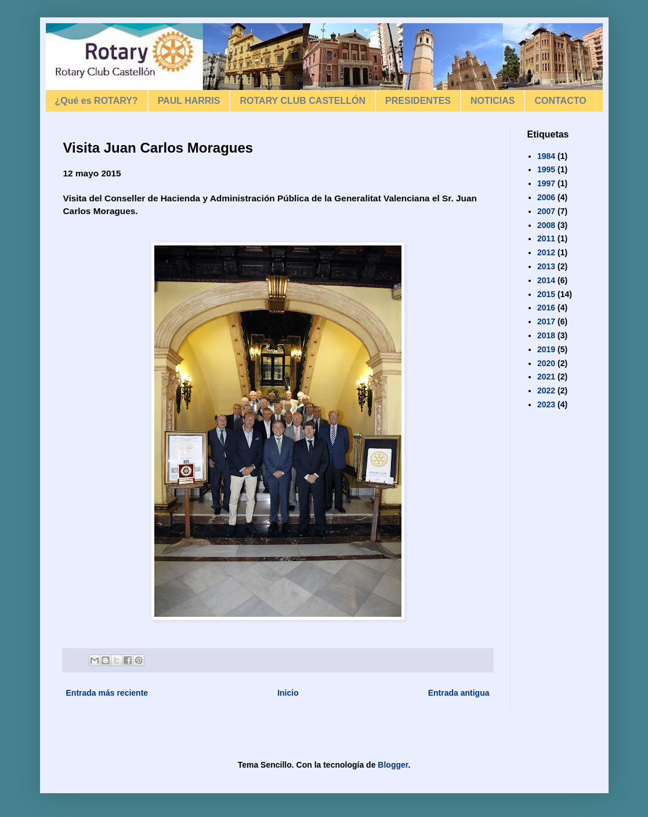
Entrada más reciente (107, 692)
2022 (546, 390)
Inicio (288, 692)
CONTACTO (560, 101)
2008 (546, 225)
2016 (546, 307)
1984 (546, 156)
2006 (546, 197)
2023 (546, 404)
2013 (546, 266)
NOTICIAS (492, 101)
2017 (546, 321)
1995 (546, 169)
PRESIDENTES (418, 101)
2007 (546, 211)
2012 (546, 252)
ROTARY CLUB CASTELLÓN (302, 101)
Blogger (393, 764)
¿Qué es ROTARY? (96, 101)
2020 (546, 363)
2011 (546, 238)
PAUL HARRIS (189, 101)
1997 (546, 183)
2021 (546, 376)
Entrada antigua (459, 692)
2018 (546, 335)
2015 (546, 294)
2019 (546, 349)
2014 (546, 280)
